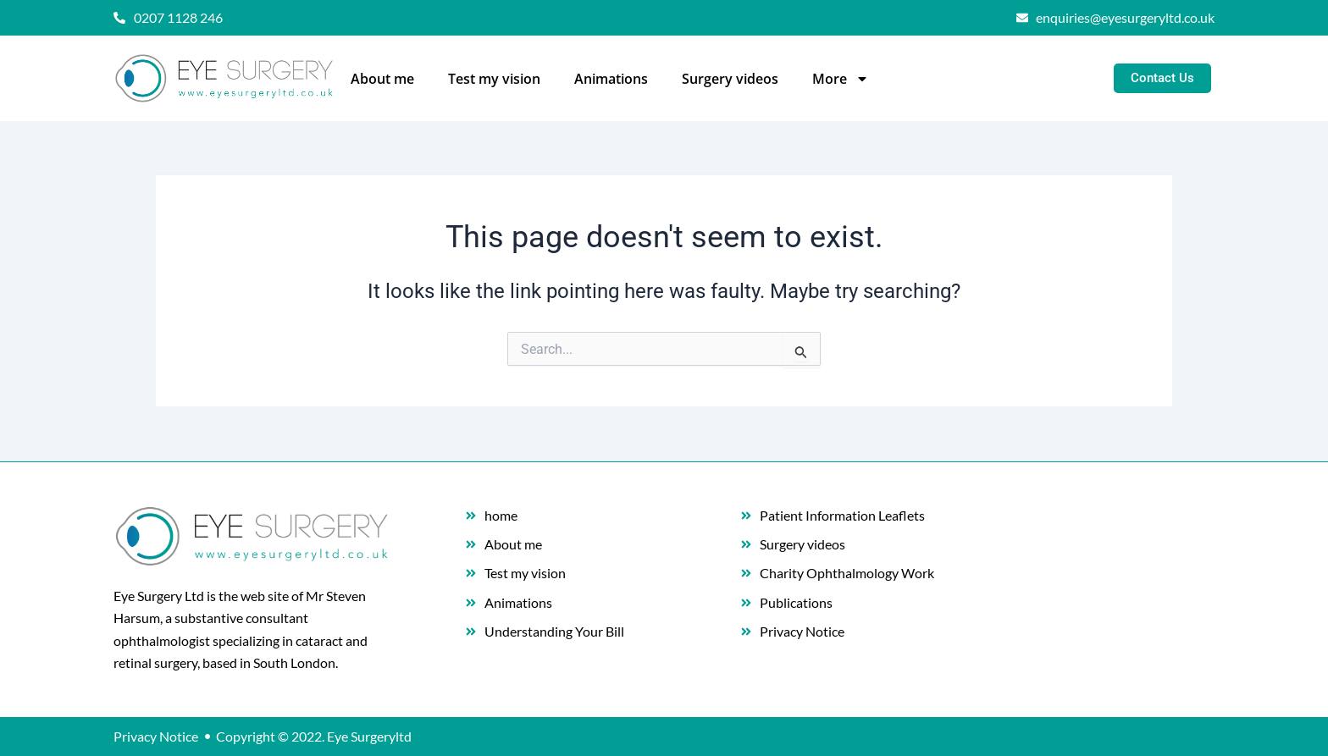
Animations (611, 78)
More (840, 78)
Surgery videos (730, 78)
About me (382, 78)
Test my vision (494, 78)
